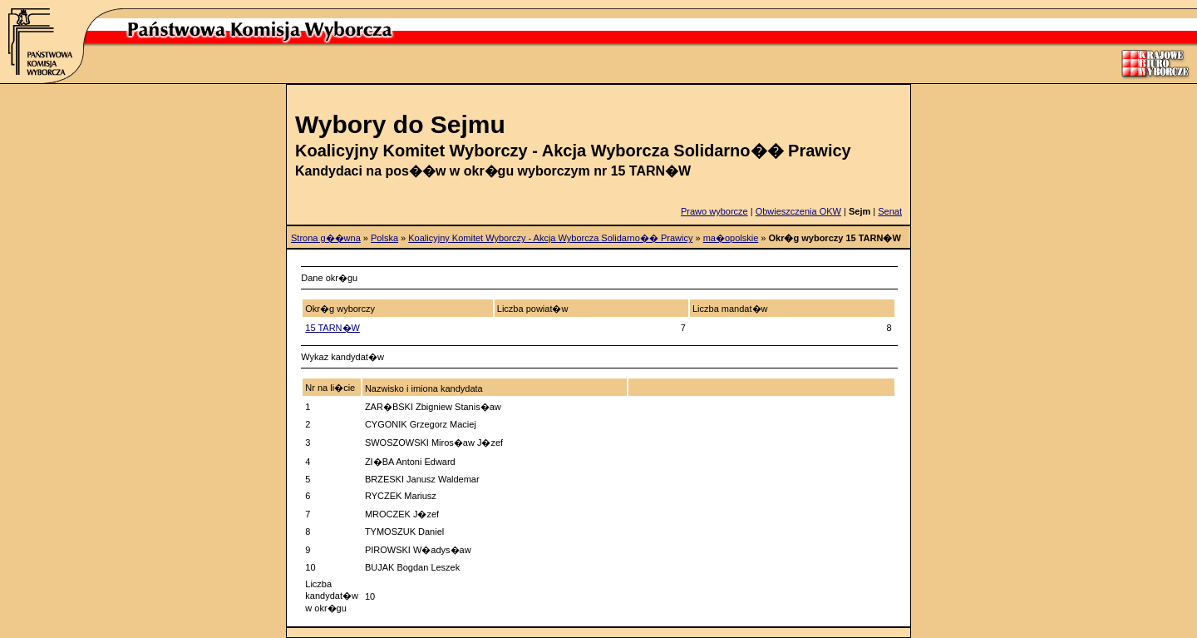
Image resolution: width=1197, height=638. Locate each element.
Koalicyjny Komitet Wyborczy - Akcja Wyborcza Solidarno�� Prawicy (550, 238)
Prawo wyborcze (714, 211)
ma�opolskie (731, 238)
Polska (384, 238)
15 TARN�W (332, 328)
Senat (890, 211)
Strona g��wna (326, 238)
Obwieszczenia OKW (798, 211)
